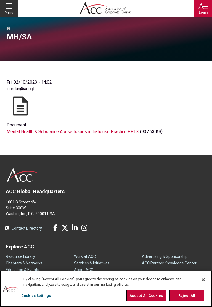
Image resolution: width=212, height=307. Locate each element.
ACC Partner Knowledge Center (169, 263)
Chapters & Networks (24, 263)
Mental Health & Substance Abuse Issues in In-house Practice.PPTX (73, 131)
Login (203, 12)
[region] (106, 289)
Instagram (84, 227)
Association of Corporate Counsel (106, 8)
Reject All (186, 295)
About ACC (83, 270)
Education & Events (22, 270)
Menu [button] (9, 12)
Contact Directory (27, 228)
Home (9, 28)
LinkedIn (74, 227)
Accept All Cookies (146, 295)
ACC (23, 175)
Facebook (55, 227)
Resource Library (20, 256)
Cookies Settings (36, 295)
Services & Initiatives (92, 263)
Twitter (64, 227)
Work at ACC (85, 256)
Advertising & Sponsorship (165, 256)
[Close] (203, 280)
